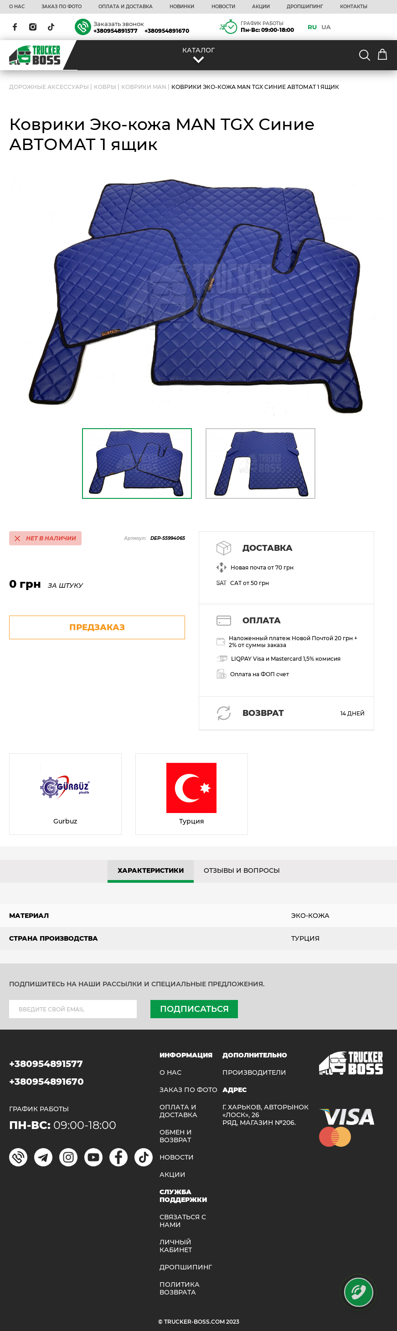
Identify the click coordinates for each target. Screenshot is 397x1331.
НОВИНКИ (182, 7)
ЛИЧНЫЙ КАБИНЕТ (176, 1246)
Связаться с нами (183, 1221)
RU (312, 27)
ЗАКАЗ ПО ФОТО (61, 7)
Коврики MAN (143, 86)
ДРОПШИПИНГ (305, 7)
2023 (232, 1321)
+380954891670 (166, 30)
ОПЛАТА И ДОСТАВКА (125, 7)
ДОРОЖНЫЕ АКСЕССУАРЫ (49, 86)
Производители (254, 1073)
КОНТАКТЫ (353, 7)
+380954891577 (115, 30)
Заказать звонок (118, 23)
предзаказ (97, 627)
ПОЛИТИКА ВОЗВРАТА (180, 1288)
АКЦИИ (261, 7)
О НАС (17, 7)
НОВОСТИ (223, 7)
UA (326, 27)
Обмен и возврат (176, 1136)
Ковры (105, 86)
